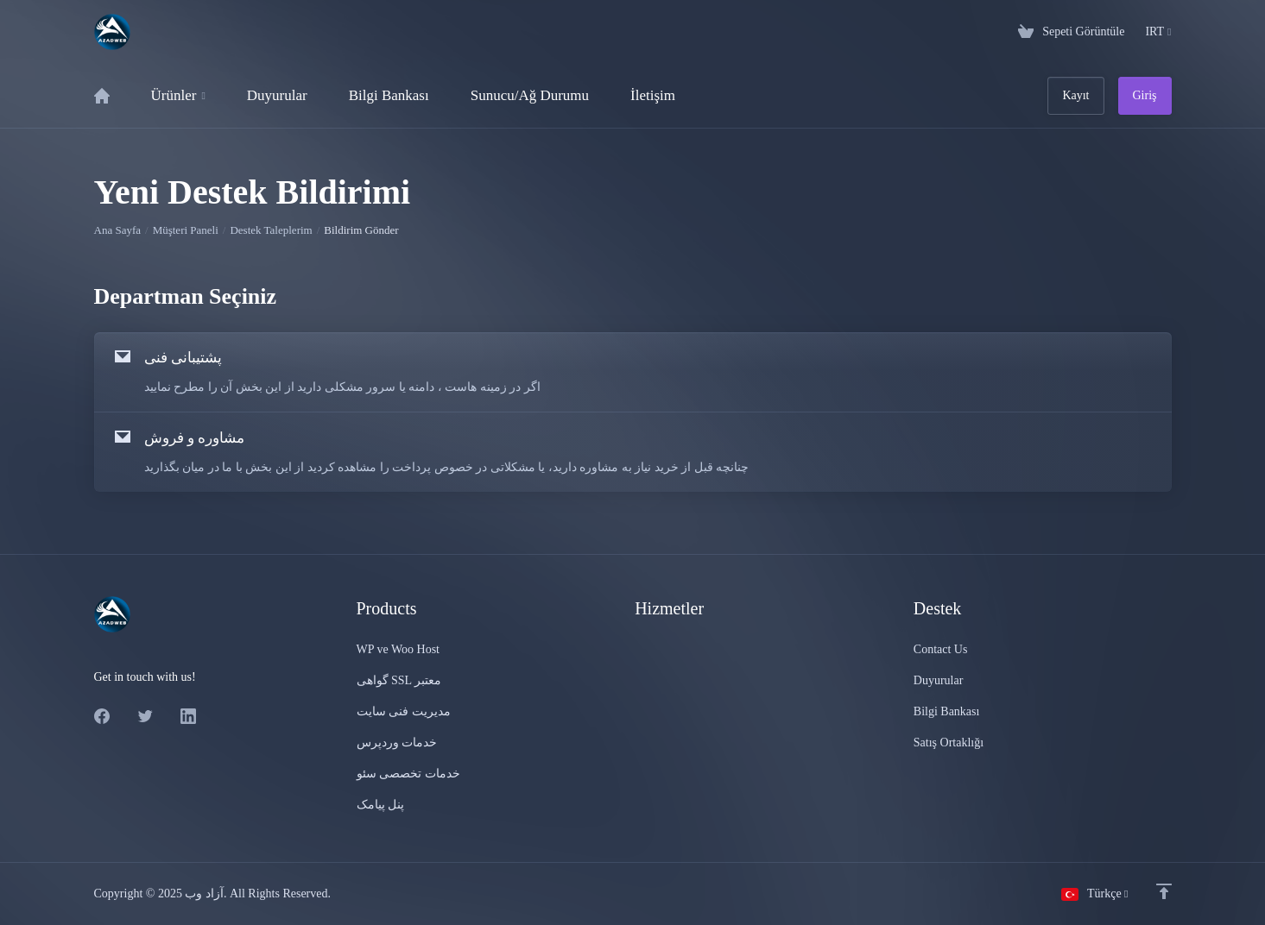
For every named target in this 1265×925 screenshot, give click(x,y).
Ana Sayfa (118, 229)
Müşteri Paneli (185, 229)
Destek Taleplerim (271, 229)
